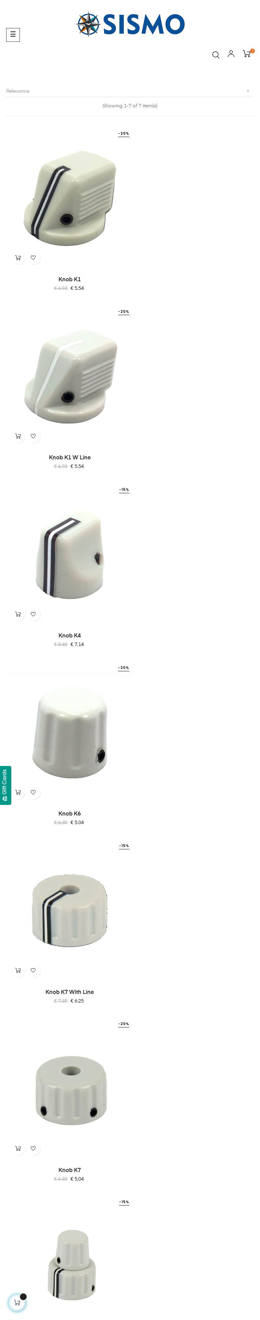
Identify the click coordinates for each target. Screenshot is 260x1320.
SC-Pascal (18, 1147)
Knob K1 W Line (193, 272)
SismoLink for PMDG (30, 1171)
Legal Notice (21, 1042)
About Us (16, 1107)
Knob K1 (66, 272)
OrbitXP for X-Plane (28, 1159)
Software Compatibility (32, 1184)
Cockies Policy (23, 1017)
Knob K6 (193, 443)
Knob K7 (193, 614)
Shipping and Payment (32, 1030)
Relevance (130, 91)
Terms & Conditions (28, 1005)
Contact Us (19, 1119)
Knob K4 (66, 443)
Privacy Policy (22, 1054)
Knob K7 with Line (66, 614)
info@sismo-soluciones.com (38, 968)
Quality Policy (21, 1067)
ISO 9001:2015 (23, 1079)
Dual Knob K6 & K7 (66, 786)
